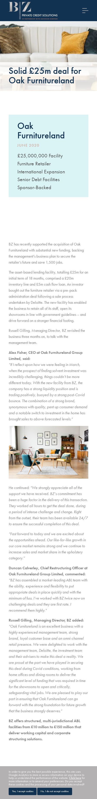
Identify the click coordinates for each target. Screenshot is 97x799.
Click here (75, 778)
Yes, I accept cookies (22, 791)
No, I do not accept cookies (54, 791)
